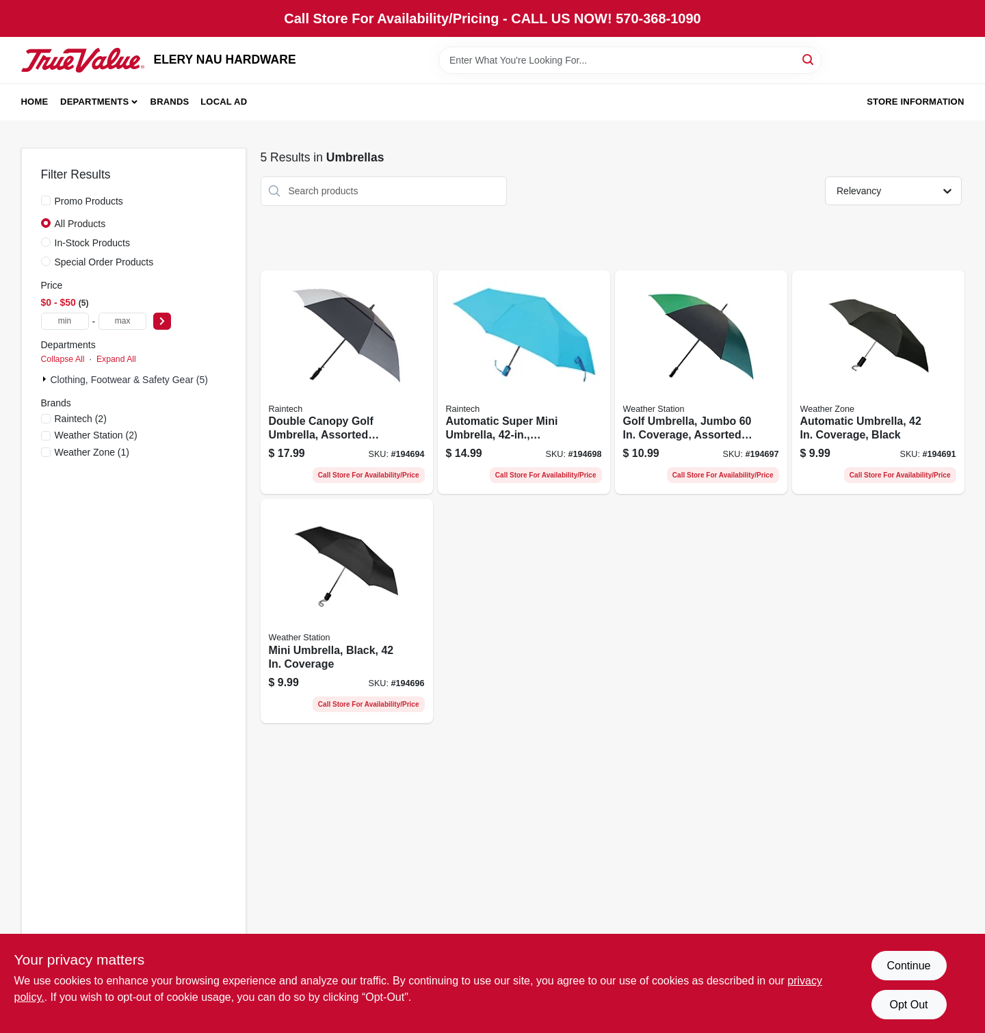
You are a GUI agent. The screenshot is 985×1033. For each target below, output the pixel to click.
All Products (80, 223)
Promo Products (89, 201)
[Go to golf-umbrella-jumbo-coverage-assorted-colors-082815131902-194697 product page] (701, 382)
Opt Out (908, 1004)
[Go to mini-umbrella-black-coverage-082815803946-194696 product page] (347, 611)
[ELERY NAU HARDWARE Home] (82, 60)
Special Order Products (104, 262)
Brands (169, 101)
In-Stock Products (93, 242)
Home (35, 101)
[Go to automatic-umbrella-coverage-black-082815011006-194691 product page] (878, 382)
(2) (81, 418)
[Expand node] (46, 379)
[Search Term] (630, 60)
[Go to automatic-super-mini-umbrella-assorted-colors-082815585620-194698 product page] (524, 382)
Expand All (116, 359)
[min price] (65, 321)
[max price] (122, 321)
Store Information (915, 101)
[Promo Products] (46, 200)
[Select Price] (162, 321)
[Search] (809, 59)
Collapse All (63, 359)
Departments (94, 101)
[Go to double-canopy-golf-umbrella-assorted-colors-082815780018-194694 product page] (347, 382)
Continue (908, 965)
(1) (92, 452)
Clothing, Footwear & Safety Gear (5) (129, 379)
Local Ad (223, 101)
